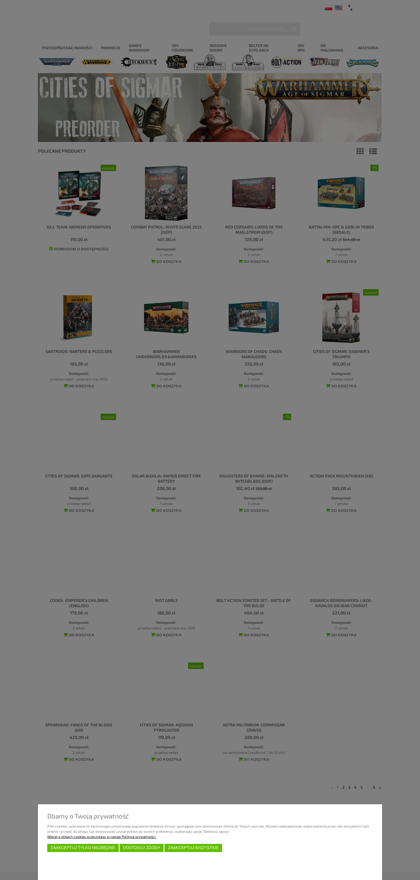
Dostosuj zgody (141, 848)
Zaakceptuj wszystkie (193, 848)
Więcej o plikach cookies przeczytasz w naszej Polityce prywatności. (101, 837)
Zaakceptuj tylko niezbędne (83, 848)
